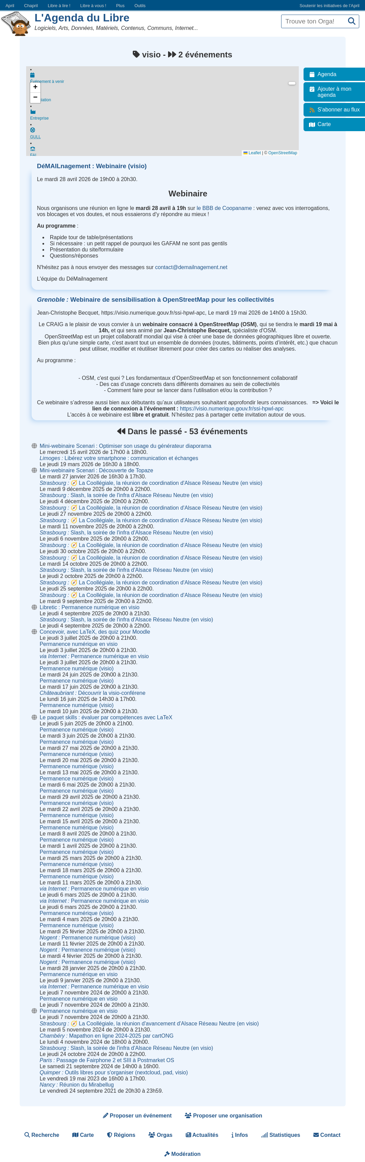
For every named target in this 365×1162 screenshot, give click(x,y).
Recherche (41, 1135)
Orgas (160, 1135)
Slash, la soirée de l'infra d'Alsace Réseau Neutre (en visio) (126, 495)
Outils (140, 5)
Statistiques (280, 1135)
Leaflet (255, 153)
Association (166, 98)
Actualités (202, 1135)
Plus (120, 5)
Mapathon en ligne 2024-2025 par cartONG (107, 1036)
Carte (83, 1135)
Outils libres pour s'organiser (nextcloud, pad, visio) (114, 1072)
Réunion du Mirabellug (77, 1085)
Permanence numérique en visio (78, 644)
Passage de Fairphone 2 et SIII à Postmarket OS (107, 1060)
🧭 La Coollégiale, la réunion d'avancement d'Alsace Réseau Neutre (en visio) (149, 1023)
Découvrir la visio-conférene (93, 693)
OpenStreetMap (286, 153)
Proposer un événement (137, 1116)
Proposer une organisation (223, 1116)
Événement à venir (166, 78)
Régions (121, 1135)
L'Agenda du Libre (82, 18)
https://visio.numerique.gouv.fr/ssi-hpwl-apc (232, 408)
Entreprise (166, 117)
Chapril (31, 5)
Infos (240, 1135)
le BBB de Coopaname (224, 208)
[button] (35, 88)
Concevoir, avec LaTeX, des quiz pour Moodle (95, 632)
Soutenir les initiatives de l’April (329, 5)
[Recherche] (351, 21)
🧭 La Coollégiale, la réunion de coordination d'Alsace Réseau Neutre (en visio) (151, 483)
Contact (327, 1135)
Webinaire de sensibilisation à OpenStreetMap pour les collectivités (155, 299)
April (9, 5)
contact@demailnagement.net (191, 267)
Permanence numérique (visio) (77, 668)
